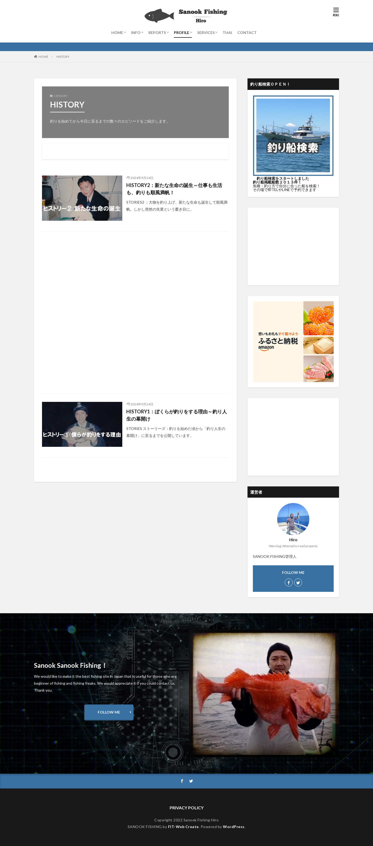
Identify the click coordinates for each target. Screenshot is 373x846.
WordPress (234, 826)
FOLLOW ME (109, 712)
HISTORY (62, 57)
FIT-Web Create (183, 826)
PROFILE (181, 32)
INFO (135, 32)
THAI (227, 32)
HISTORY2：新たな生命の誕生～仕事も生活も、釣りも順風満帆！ (174, 188)
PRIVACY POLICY (187, 807)
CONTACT (247, 32)
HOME (117, 32)
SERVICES (206, 32)
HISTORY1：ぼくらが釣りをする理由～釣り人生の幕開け (176, 415)
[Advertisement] (135, 313)
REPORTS (157, 32)
